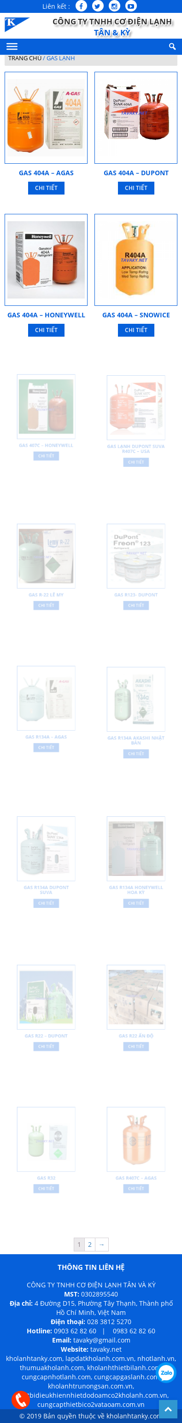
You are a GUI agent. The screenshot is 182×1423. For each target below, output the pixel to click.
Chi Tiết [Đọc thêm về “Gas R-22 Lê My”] (46, 602)
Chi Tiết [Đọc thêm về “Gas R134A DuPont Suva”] (46, 899)
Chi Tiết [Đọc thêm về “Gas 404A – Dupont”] (136, 188)
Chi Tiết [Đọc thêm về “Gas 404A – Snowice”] (136, 330)
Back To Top (168, 1409)
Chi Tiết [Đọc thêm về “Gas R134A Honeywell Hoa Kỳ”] (136, 899)
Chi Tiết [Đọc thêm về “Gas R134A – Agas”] (46, 744)
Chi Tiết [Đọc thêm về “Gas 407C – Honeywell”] (46, 453)
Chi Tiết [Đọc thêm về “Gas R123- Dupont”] (136, 602)
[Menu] (12, 46)
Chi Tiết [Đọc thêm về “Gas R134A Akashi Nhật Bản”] (136, 750)
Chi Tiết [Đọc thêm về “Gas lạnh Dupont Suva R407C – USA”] (136, 459)
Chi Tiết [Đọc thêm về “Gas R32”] (46, 1185)
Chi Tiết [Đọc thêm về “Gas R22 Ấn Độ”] (136, 1043)
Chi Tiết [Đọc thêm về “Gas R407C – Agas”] (136, 1185)
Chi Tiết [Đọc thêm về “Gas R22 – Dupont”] (46, 1043)
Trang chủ (24, 58)
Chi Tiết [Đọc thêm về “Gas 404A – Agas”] (46, 188)
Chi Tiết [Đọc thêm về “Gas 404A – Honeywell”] (46, 330)
